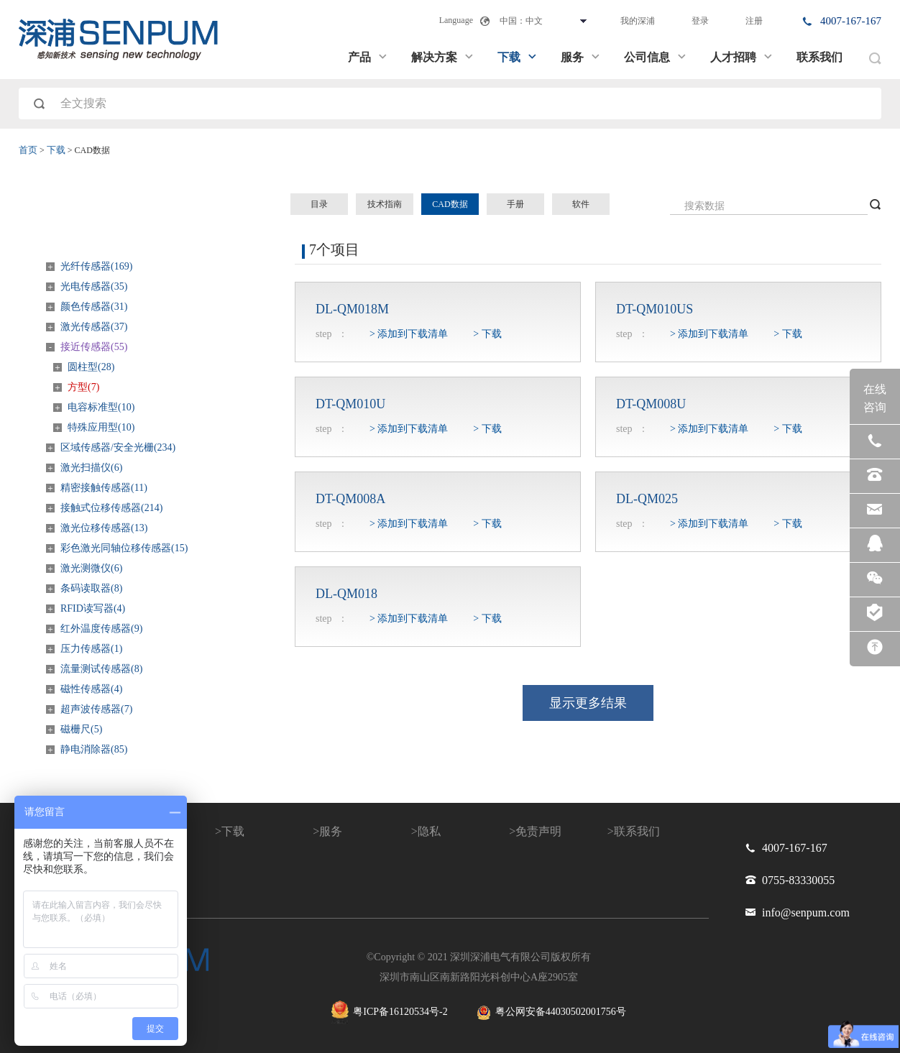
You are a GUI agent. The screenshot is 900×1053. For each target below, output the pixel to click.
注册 (754, 21)
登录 (700, 21)
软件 (580, 204)
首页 (28, 150)
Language (456, 20)
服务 (581, 57)
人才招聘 (741, 57)
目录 (319, 204)
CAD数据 (449, 204)
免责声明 (538, 831)
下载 (517, 57)
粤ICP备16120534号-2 (389, 1012)
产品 (368, 57)
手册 (515, 204)
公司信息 (655, 57)
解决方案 (442, 57)
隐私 (429, 831)
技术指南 (384, 204)
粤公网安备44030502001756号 (551, 1013)
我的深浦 (637, 21)
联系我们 (819, 57)
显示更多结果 (588, 703)
